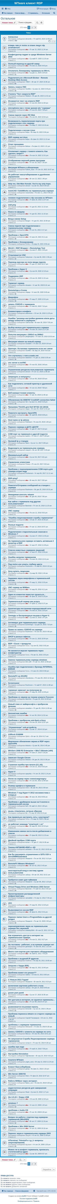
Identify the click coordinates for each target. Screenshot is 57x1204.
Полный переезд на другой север (24, 64)
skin (10, 903)
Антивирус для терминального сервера (26, 622)
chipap (27, 292)
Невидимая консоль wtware (21, 494)
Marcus (28, 1034)
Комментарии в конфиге (19, 311)
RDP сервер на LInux (17, 137)
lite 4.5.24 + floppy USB (18, 1097)
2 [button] (32, 27)
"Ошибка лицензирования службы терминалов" (30, 518)
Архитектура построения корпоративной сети (29, 608)
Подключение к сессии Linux (21, 130)
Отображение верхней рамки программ (26, 160)
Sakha (27, 974)
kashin (27, 436)
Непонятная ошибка (17, 713)
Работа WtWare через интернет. (22, 1081)
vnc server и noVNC (17, 363)
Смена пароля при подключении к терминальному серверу (24, 227)
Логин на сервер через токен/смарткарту (27, 779)
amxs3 (27, 186)
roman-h (28, 1043)
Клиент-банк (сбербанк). (19, 1067)
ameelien (28, 708)
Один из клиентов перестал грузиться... (27, 594)
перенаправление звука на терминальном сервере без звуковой (28, 927)
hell (26, 806)
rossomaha (29, 193)
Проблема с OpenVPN (18, 235)
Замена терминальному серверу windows (27, 660)
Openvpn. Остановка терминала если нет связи (30, 349)
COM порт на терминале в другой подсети (28, 434)
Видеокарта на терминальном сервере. (26, 448)
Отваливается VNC (17, 255)
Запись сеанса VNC (17, 87)
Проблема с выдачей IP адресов (23, 959)
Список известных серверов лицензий (26, 550)
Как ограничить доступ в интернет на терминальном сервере (25, 936)
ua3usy (27, 875)
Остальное (8, 18)
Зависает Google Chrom (19, 758)
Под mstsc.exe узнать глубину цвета (25, 564)
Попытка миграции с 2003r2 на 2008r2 (25, 334)
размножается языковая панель (23, 1007)
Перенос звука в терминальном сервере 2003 (29, 1133)
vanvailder (29, 898)
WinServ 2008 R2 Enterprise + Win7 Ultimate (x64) (30, 751)
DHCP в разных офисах (19, 637)
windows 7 (13, 1103)
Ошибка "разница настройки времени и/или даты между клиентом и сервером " (31, 319)
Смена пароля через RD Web (21, 115)
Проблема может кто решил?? (22, 973)
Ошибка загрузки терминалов (22, 557)
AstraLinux (13, 37)
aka (26, 49)
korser (27, 842)
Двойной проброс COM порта (22, 840)
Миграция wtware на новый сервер (24, 341)
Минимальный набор (18, 455)
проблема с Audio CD (18, 1110)
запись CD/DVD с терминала (21, 304)
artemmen (29, 313)
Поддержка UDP (15, 276)
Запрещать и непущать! (19, 377)
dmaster (28, 285)
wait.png (12, 205)
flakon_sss (29, 1083)
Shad (27, 1092)
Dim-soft (28, 662)
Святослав (29, 322)
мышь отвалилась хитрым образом (25, 811)
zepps (27, 409)
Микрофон (13, 297)
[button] (35, 27)
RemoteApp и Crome (17, 290)
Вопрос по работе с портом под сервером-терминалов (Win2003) (28, 1118)
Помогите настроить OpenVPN (22, 413)
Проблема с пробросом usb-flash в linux (27, 720)
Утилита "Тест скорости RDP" (22, 94)
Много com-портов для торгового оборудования (31, 952)
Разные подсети (15, 525)
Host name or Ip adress (18, 420)
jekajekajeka (29, 336)
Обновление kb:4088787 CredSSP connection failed (31, 400)
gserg (27, 1069)
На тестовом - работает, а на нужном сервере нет (31, 945)
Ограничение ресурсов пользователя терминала (31, 370)
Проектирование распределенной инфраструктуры (24, 895)
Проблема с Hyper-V (17, 269)
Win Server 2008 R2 (17, 1074)
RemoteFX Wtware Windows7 (21, 863)
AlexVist (28, 699)
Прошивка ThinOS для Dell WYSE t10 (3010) (28, 407)
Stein (27, 443)
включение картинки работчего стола (25, 986)
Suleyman (28, 257)
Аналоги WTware (16, 1060)
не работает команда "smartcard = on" (26, 824)
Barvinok (28, 506)
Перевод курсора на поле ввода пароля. (27, 262)
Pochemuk (29, 473)
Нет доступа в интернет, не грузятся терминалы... (31, 1000)
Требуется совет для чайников (22, 880)
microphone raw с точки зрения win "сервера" (29, 108)
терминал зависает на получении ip (25, 690)
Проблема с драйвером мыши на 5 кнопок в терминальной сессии (28, 803)
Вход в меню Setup (17, 219)
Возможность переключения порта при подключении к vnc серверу (26, 122)
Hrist (27, 1076)
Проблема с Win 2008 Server (21, 1126)
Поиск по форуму (16, 212)
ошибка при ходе (16, 1047)
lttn (26, 813)
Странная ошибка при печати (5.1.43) (25, 765)
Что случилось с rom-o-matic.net (23, 356)
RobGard (28, 422)
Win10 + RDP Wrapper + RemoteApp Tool (26, 248)
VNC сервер (13, 511)
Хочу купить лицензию (19, 571)
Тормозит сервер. (16, 283)
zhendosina (29, 678)
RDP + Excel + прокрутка (19, 644)
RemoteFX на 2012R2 (17, 676)
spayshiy (28, 773)
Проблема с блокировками (20, 242)
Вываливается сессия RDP (20, 910)
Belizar (27, 146)
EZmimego (29, 624)
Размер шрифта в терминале (21, 786)
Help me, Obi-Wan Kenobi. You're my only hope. (29, 184)
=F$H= (27, 82)
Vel (26, 402)
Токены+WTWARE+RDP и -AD (21, 847)
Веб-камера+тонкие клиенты (21, 393)
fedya (27, 132)
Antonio (28, 745)
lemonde (28, 1009)
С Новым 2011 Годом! (18, 980)
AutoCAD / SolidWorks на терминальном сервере (31, 191)
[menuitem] (7, 8)
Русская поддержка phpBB (28, 1198)
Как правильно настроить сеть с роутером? (28, 817)
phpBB (23, 1196)
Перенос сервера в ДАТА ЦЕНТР (23, 427)
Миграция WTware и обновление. (23, 167)
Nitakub (28, 96)
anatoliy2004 (29, 930)
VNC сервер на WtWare (19, 587)
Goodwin (28, 343)
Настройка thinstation (18, 1054)
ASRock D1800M (15, 734)
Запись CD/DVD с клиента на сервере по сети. (29, 1032)
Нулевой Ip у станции (18, 441)
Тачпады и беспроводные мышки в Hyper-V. (29, 615)
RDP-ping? (13, 478)
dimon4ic (28, 39)
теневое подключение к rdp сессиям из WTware (30, 198)
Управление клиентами (19, 462)
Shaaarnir (28, 858)
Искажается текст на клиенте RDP (24, 101)
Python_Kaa (29, 169)
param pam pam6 (16, 993)
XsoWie (28, 89)
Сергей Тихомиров (32, 1018)
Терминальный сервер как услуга (24, 601)
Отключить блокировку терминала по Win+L (29, 71)
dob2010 (28, 357)
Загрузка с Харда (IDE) (18, 966)
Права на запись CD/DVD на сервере (25, 630)
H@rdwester (29, 1056)
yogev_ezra (29, 1062)
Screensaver (13, 683)
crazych (28, 450)
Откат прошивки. (16, 144)
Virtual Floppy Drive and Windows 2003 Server (29, 887)
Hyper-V (11, 772)
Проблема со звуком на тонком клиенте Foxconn (31, 697)
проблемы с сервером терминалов (24, 1025)
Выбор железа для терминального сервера (28, 327)
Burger (27, 221)
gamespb (28, 946)
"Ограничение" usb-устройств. (22, 727)
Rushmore (29, 489)
